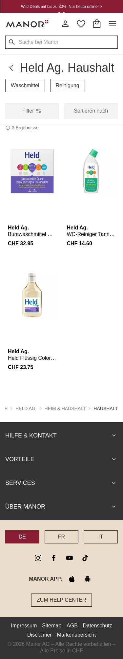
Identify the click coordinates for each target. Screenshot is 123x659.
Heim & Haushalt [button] (65, 408)
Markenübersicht (76, 634)
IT (100, 536)
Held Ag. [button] (26, 408)
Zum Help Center (61, 599)
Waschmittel (25, 85)
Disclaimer (39, 634)
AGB (72, 625)
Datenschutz (97, 625)
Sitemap (51, 625)
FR (61, 536)
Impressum (24, 625)
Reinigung (67, 85)
